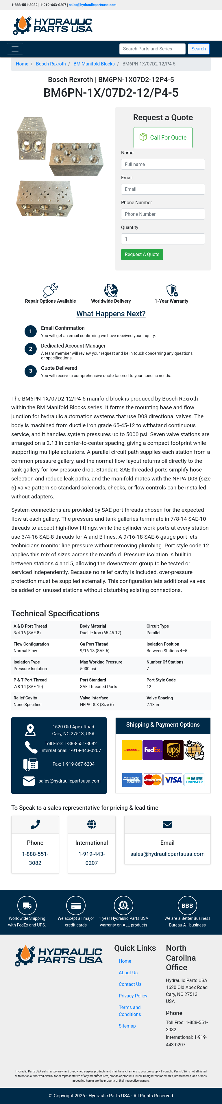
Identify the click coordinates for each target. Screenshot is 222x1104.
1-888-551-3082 (80, 743)
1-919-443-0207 (85, 750)
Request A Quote (142, 254)
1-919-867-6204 (78, 764)
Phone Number (136, 202)
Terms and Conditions (130, 1011)
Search (199, 49)
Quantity (129, 227)
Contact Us (130, 984)
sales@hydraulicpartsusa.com (92, 5)
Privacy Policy (133, 996)
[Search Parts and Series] (152, 48)
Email (127, 177)
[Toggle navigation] (15, 49)
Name (127, 153)
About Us (128, 972)
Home (125, 961)
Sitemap (127, 1026)
